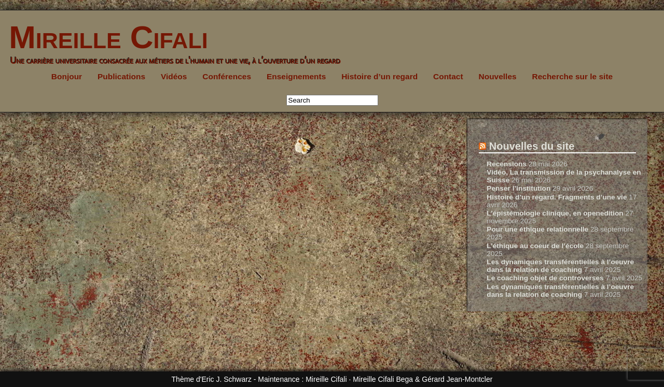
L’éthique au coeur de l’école (535, 246)
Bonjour (66, 76)
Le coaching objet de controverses (545, 278)
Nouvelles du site (532, 146)
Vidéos (174, 76)
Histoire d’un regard (379, 76)
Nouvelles (498, 76)
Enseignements (296, 76)
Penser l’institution (518, 188)
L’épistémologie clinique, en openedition (555, 213)
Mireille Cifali (104, 37)
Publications (121, 76)
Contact (448, 76)
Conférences (226, 76)
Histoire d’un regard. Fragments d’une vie (557, 197)
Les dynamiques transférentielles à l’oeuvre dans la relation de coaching (560, 266)
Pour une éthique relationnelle (537, 229)
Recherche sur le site (572, 76)
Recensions (507, 164)
